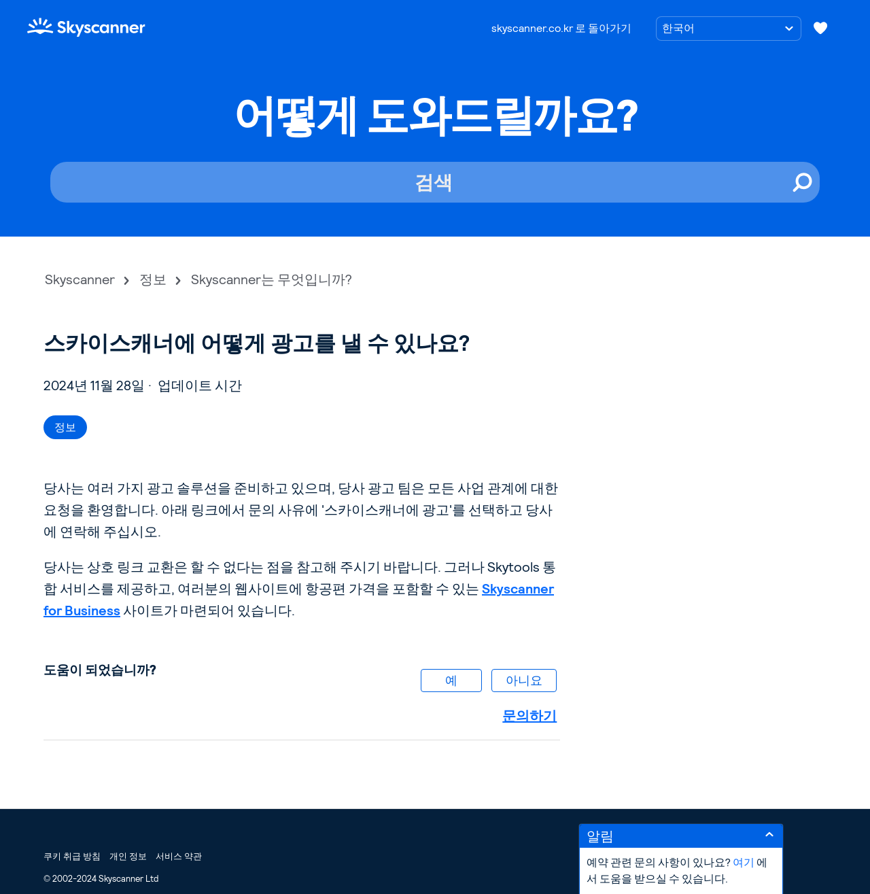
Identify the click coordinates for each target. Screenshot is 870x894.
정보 (153, 279)
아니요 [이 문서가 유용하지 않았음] (524, 680)
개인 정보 (128, 856)
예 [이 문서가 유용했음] (451, 680)
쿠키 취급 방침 (72, 856)
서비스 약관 (179, 856)
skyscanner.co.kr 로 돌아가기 (561, 28)
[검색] (435, 182)
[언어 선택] (728, 28)
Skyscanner (80, 279)
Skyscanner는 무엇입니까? (271, 279)
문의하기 (529, 716)
